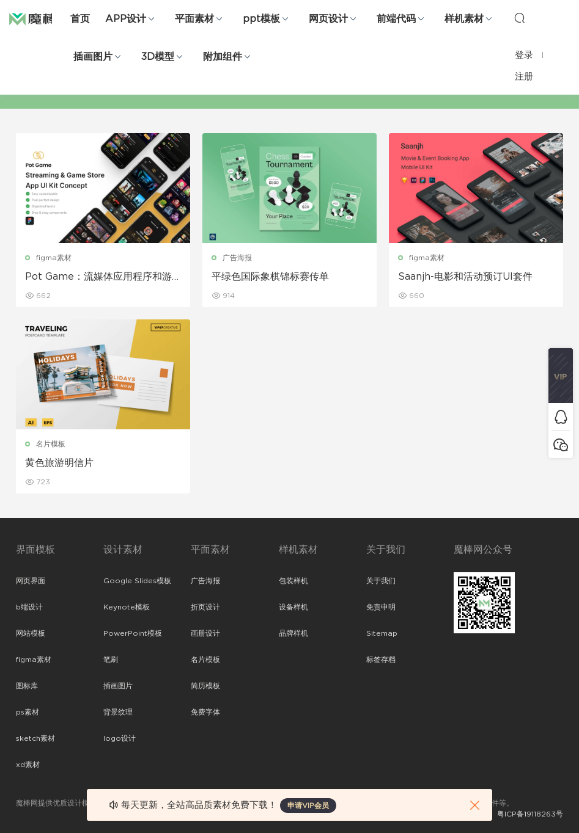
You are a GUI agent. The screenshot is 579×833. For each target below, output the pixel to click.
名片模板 (50, 444)
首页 (80, 19)
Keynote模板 (126, 607)
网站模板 (30, 633)
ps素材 (27, 712)
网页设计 (328, 19)
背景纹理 (118, 712)
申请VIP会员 (308, 805)
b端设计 (29, 607)
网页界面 (30, 580)
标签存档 (381, 659)
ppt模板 (261, 19)
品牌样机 (293, 633)
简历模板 (205, 685)
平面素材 (194, 19)
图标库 (27, 685)
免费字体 (205, 712)
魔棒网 (39, 18)
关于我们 (381, 580)
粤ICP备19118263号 (530, 814)
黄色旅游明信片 (59, 463)
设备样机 (293, 607)
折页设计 (205, 607)
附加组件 (222, 57)
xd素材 (28, 764)
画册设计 (205, 633)
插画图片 (92, 57)
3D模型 (157, 57)
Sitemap (381, 633)
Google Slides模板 (137, 580)
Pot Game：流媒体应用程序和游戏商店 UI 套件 (98, 277)
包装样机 (293, 580)
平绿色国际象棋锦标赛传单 (270, 277)
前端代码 (396, 19)
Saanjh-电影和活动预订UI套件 (465, 277)
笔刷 (110, 659)
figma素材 (54, 257)
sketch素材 (35, 738)
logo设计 (119, 738)
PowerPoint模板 (132, 633)
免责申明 (381, 607)
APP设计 (125, 19)
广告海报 (237, 257)
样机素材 (464, 19)
